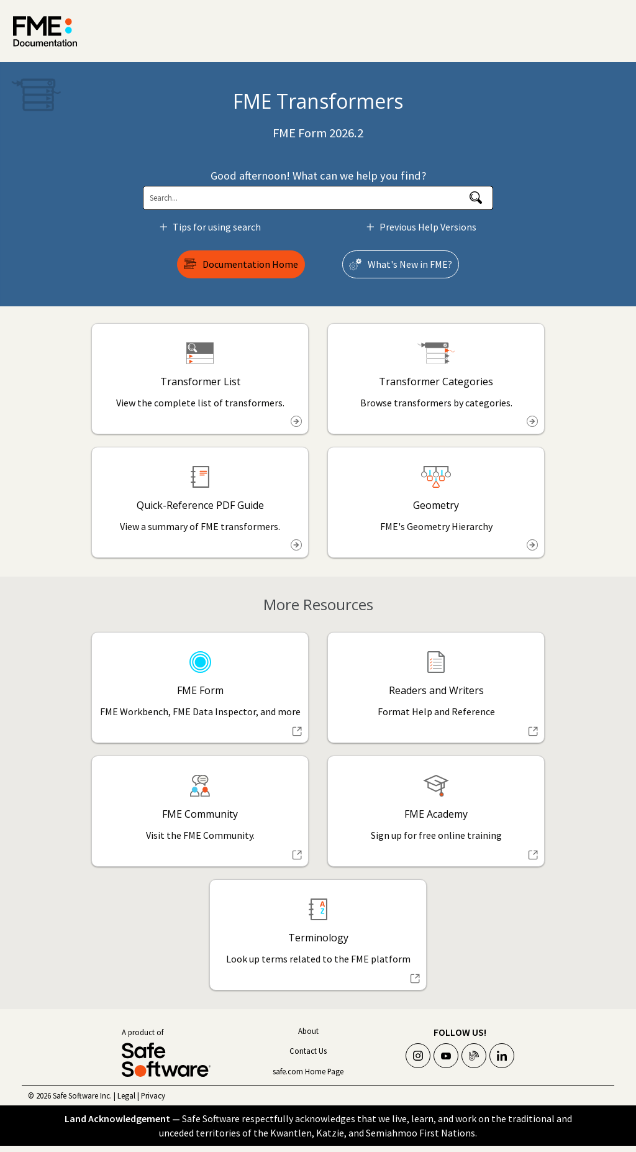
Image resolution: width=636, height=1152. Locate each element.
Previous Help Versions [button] (423, 227)
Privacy (153, 1095)
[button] (475, 197)
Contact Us (308, 1051)
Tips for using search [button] (212, 227)
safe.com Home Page (308, 1071)
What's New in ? (410, 264)
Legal (126, 1095)
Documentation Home (250, 264)
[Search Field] (318, 197)
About (308, 1031)
